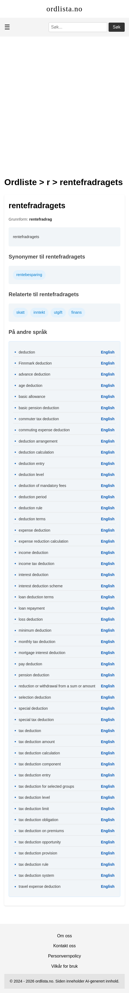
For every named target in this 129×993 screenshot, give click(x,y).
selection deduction (35, 697)
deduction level (31, 474)
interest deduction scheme (41, 586)
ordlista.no (64, 9)
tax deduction (30, 731)
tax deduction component (40, 764)
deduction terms (32, 519)
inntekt (39, 312)
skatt (20, 312)
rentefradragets (91, 182)
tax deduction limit (34, 809)
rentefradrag (40, 219)
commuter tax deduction (39, 419)
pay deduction (30, 664)
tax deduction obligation (38, 820)
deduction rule (30, 508)
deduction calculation (36, 452)
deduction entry (32, 463)
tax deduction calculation (39, 753)
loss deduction (31, 619)
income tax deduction (36, 563)
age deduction (30, 385)
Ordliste (20, 182)
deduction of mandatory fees (42, 485)
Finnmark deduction (35, 363)
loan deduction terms (36, 597)
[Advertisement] (64, 103)
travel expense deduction (40, 886)
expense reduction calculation (43, 541)
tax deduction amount (37, 742)
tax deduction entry (35, 775)
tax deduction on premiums (41, 831)
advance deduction (35, 374)
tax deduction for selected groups (46, 786)
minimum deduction (35, 630)
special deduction (33, 708)
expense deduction (35, 530)
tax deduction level (34, 797)
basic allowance (32, 396)
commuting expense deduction (44, 430)
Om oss (64, 936)
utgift (58, 312)
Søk (116, 27)
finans (76, 312)
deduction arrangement (38, 441)
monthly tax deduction (37, 641)
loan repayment (32, 608)
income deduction (33, 552)
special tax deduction (36, 720)
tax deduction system (36, 875)
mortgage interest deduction (42, 653)
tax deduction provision (38, 853)
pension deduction (34, 675)
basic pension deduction (39, 408)
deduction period (33, 497)
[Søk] (78, 27)
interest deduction (34, 575)
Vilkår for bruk (64, 966)
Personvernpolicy (64, 956)
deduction (27, 352)
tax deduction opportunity (40, 842)
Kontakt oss (64, 945)
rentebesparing (29, 275)
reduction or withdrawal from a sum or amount (57, 686)
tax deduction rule (34, 864)
